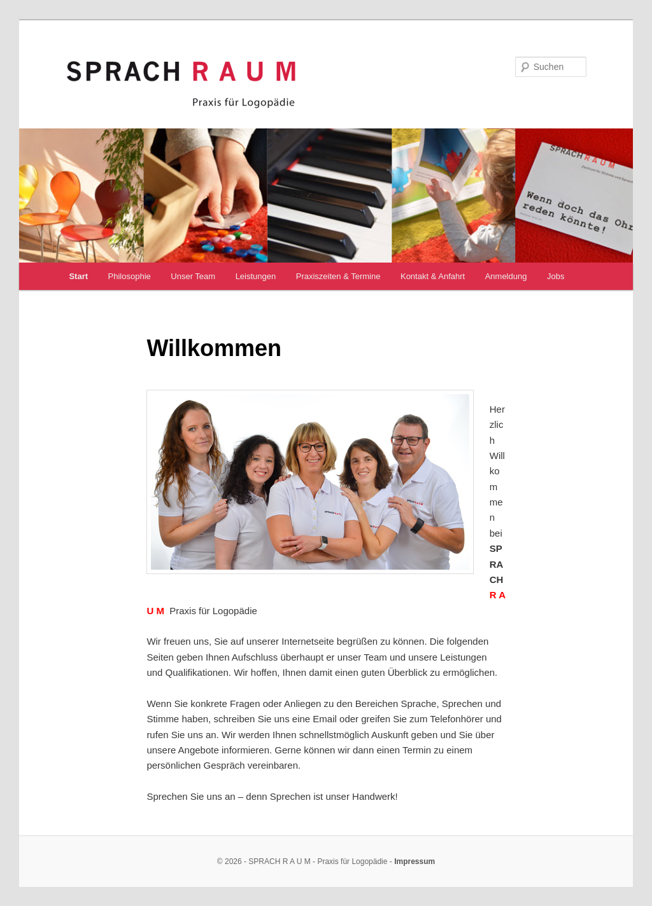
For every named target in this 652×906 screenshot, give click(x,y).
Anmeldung (506, 276)
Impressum (414, 861)
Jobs (555, 276)
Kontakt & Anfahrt (432, 276)
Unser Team (193, 276)
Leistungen (256, 276)
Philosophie (129, 276)
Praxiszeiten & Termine (338, 276)
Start (78, 276)
